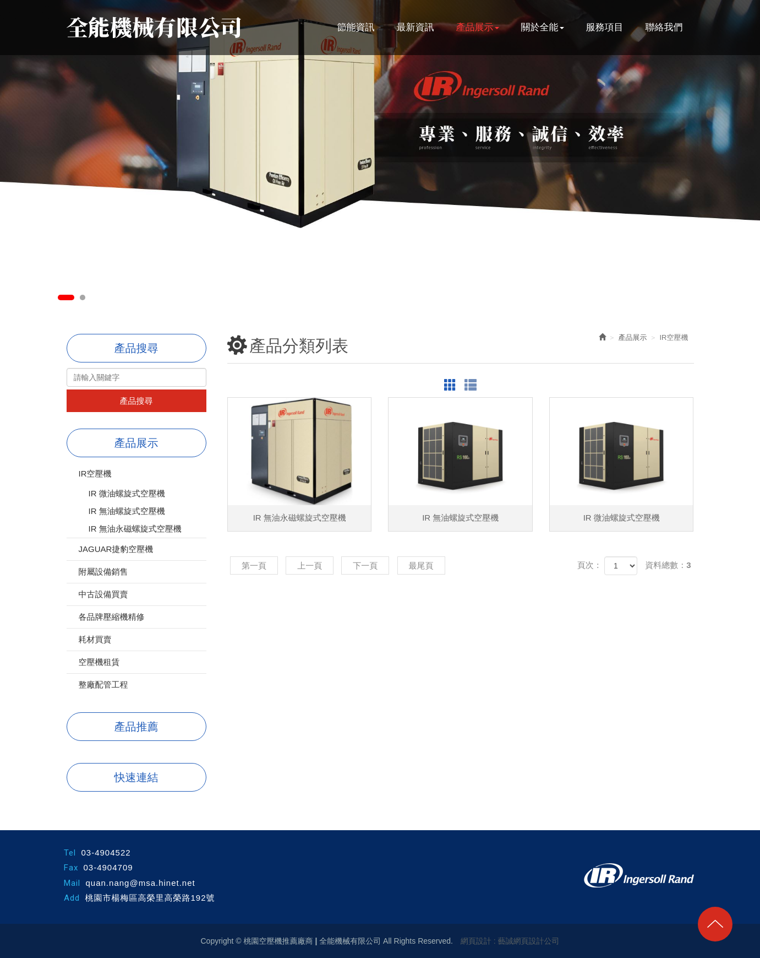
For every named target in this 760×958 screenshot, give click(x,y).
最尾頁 (421, 565)
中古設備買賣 (103, 594)
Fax (71, 868)
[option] (380, 114)
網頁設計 (476, 941)
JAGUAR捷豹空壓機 (116, 549)
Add (72, 898)
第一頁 (254, 565)
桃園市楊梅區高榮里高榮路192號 (150, 897)
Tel (70, 853)
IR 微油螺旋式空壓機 (127, 493)
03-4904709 (108, 867)
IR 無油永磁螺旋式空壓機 (135, 528)
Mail (72, 883)
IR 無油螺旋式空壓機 (127, 511)
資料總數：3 (668, 565)
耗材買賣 (95, 639)
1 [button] (66, 297)
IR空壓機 (95, 473)
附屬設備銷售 (103, 571)
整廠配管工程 (103, 684)
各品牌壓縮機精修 (112, 616)
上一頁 (309, 565)
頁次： (589, 565)
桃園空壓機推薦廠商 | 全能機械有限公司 (154, 28)
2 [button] (82, 297)
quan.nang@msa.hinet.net (140, 882)
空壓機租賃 (99, 662)
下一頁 (365, 565)
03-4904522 (106, 852)
